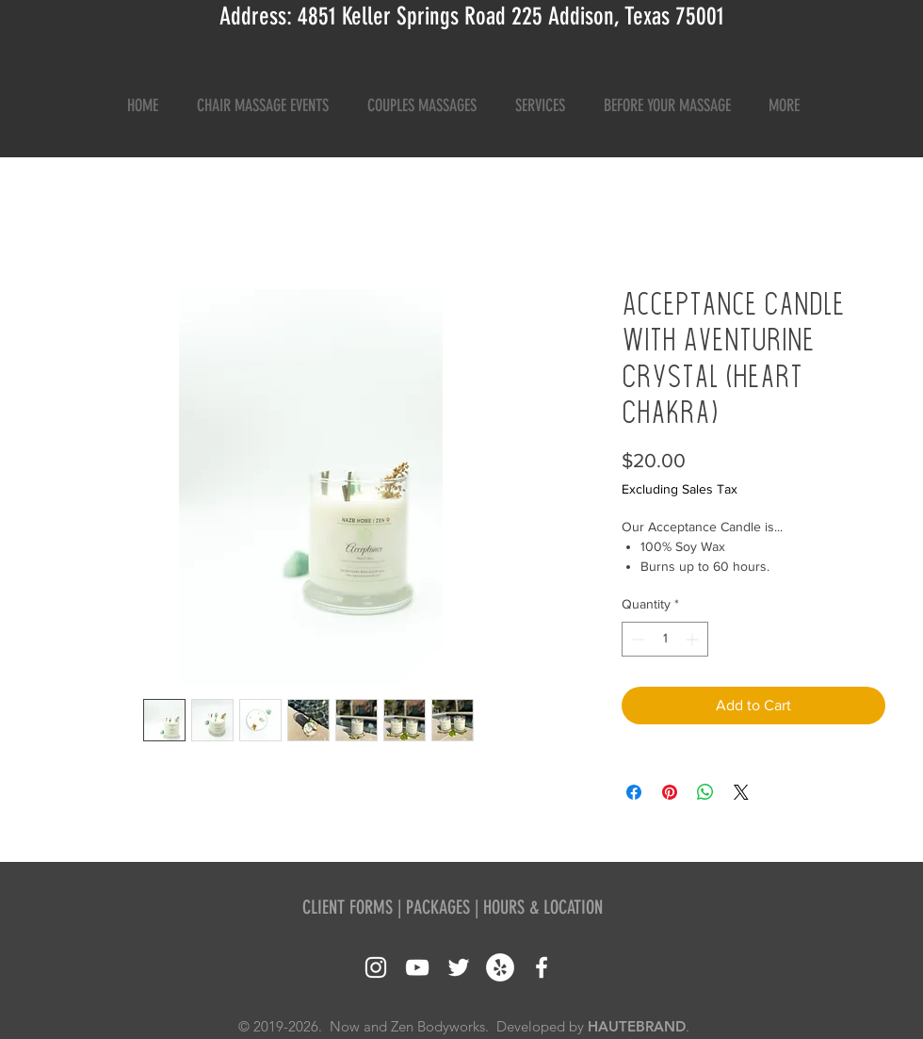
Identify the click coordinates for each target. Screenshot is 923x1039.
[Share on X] (741, 792)
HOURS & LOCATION (543, 907)
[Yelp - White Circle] (500, 967)
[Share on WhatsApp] (705, 792)
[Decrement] (636, 639)
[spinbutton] (665, 639)
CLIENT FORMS (347, 907)
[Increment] (693, 639)
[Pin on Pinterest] (669, 792)
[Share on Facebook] (634, 792)
